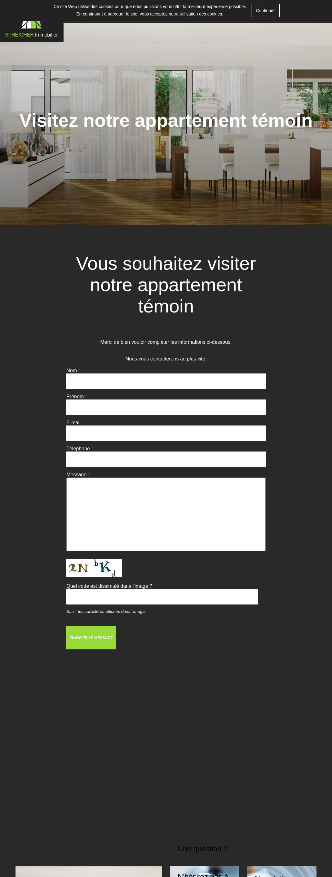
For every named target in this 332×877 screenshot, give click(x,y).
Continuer (265, 10)
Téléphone (78, 448)
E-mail (73, 422)
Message (76, 474)
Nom (71, 370)
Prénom (75, 396)
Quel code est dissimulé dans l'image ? (109, 586)
